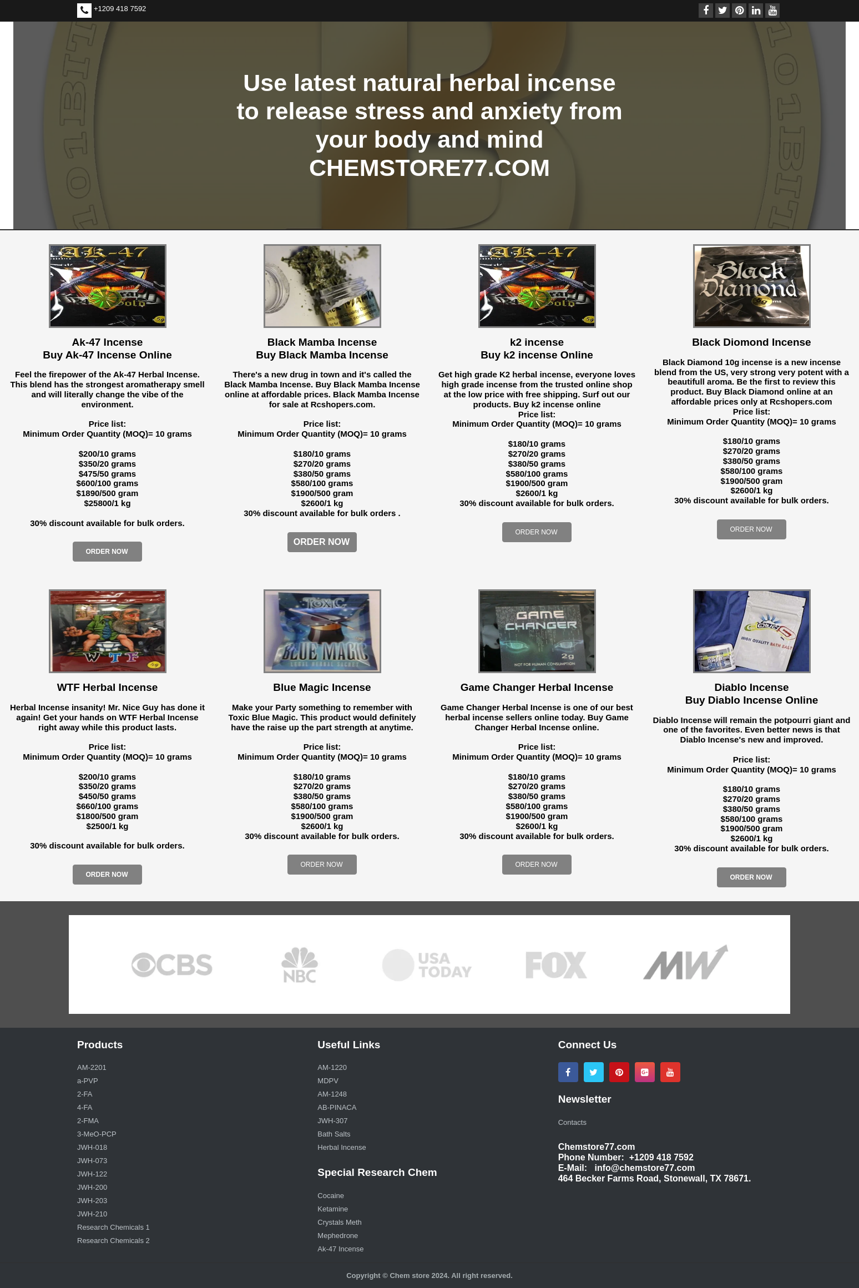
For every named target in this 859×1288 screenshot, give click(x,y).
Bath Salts (333, 1134)
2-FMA (88, 1121)
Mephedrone (337, 1235)
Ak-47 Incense (340, 1249)
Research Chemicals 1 (113, 1227)
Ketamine (332, 1209)
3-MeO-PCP (97, 1134)
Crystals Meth (339, 1222)
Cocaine (330, 1195)
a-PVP (87, 1081)
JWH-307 (332, 1121)
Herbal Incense (341, 1147)
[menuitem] (189, 1068)
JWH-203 (92, 1200)
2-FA (84, 1094)
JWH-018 (92, 1147)
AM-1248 (332, 1094)
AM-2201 (92, 1067)
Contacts (572, 1122)
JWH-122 (92, 1174)
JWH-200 (92, 1187)
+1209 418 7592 (120, 8)
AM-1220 (332, 1067)
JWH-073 (92, 1160)
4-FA (84, 1107)
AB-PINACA (336, 1107)
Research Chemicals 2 (113, 1240)
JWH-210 (92, 1214)
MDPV (327, 1081)
